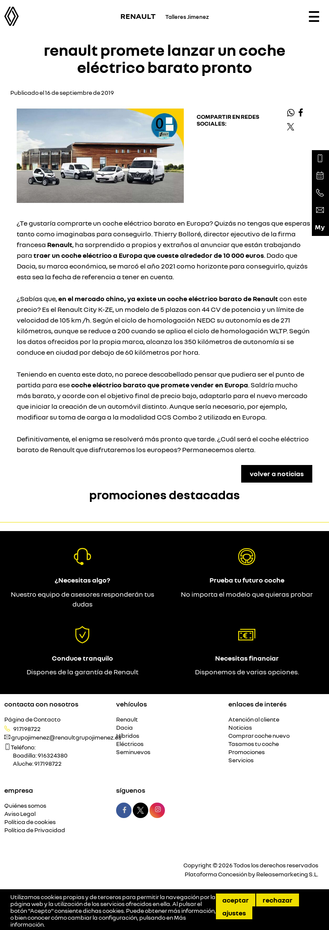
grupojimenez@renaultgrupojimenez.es (66, 737)
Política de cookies (30, 822)
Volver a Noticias (277, 473)
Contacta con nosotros (41, 704)
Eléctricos (130, 744)
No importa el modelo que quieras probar (247, 594)
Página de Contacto (32, 719)
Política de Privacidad (34, 830)
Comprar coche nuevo (259, 736)
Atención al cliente (253, 719)
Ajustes (234, 913)
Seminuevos (133, 752)
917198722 (27, 728)
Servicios (241, 760)
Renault (127, 719)
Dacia (124, 728)
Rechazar (278, 900)
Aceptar (235, 900)
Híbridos (127, 736)
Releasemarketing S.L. (287, 874)
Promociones (246, 752)
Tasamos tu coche (253, 744)
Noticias (240, 728)
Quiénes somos (25, 806)
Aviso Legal (20, 814)
